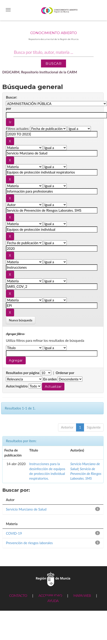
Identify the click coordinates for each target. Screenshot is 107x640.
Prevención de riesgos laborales (29, 543)
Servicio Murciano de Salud (26, 509)
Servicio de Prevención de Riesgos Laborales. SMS (86, 474)
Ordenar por (65, 373)
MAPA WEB (82, 595)
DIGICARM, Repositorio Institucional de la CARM (39, 72)
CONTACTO (18, 595)
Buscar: (11, 97)
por (8, 108)
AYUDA (53, 600)
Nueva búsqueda (20, 320)
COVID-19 (14, 533)
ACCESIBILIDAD (50, 595)
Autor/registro (17, 386)
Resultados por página (22, 373)
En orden (50, 379)
